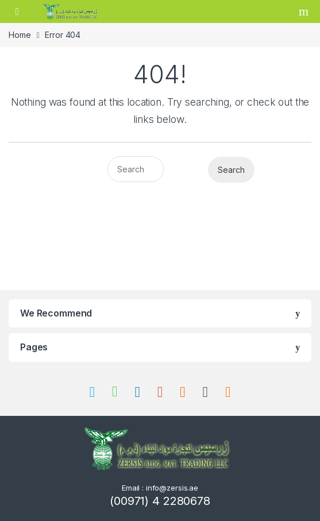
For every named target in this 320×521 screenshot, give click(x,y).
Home (19, 35)
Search (305, 11)
